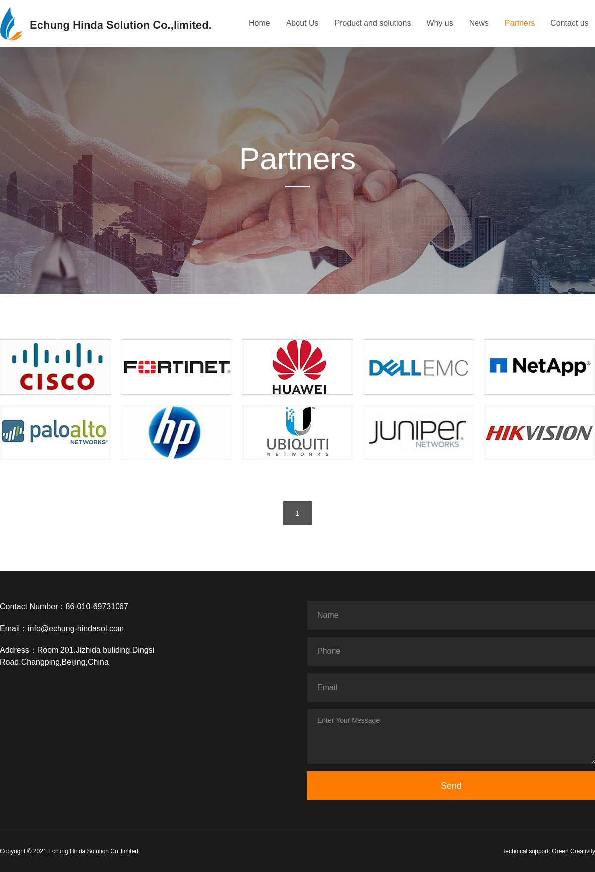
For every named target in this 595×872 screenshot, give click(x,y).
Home (259, 23)
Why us (439, 23)
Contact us (569, 23)
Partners (520, 23)
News (479, 23)
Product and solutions (373, 23)
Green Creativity (573, 851)
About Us (302, 23)
